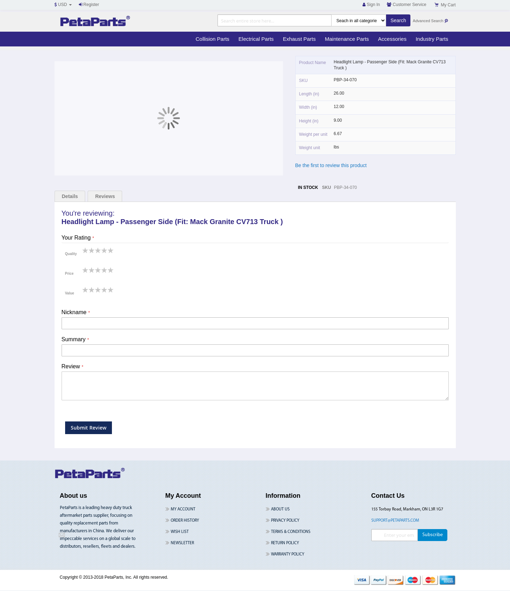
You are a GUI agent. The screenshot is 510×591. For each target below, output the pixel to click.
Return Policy (285, 543)
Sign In (371, 4)
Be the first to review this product (331, 165)
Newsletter (182, 543)
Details (70, 196)
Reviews (105, 196)
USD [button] (63, 4)
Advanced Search (430, 21)
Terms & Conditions (290, 532)
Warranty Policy (287, 554)
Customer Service (406, 4)
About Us (280, 509)
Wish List (180, 532)
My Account (183, 509)
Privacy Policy (285, 521)
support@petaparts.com (395, 521)
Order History (185, 521)
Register (89, 4)
